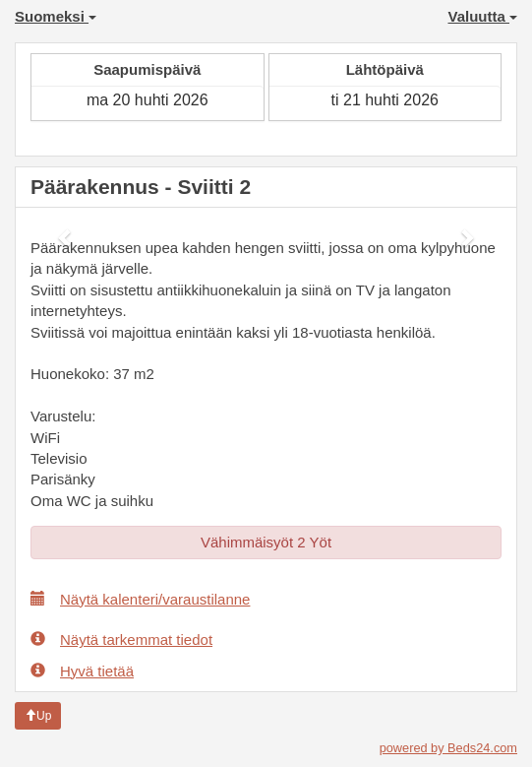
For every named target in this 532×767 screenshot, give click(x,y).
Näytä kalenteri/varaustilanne (140, 598)
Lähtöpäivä (385, 69)
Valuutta (482, 16)
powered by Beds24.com (448, 747)
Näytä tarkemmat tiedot (121, 639)
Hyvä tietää (82, 670)
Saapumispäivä (147, 69)
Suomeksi (55, 16)
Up (38, 716)
